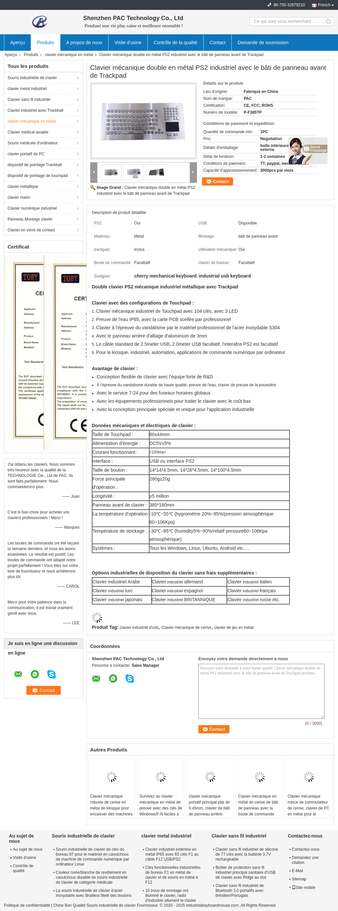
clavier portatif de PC (26, 154)
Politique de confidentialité (27, 905)
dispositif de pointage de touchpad (38, 175)
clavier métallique (23, 186)
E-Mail (297, 870)
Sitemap (299, 879)
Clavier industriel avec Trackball (35, 110)
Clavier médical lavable (28, 132)
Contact (217, 42)
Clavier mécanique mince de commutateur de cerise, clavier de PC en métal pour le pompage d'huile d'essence (308, 811)
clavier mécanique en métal (69, 54)
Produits (45, 42)
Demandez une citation (305, 860)
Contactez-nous (306, 849)
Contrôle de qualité (23, 868)
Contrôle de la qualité (175, 42)
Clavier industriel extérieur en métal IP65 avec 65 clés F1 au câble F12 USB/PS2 (171, 854)
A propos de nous (84, 42)
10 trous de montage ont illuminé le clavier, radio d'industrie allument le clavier (170, 895)
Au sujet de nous (27, 849)
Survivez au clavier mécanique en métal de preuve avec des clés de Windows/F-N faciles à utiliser (160, 808)
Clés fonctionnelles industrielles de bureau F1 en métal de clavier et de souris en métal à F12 (172, 875)
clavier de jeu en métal (234, 627)
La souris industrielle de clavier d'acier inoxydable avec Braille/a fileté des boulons (93, 893)
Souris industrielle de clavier (32, 77)
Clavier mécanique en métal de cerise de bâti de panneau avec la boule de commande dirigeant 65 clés (258, 808)
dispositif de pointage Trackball (35, 164)
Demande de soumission (263, 42)
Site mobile (303, 887)
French (324, 5)
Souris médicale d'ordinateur (33, 143)
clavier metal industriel (27, 88)
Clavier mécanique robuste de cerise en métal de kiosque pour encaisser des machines (111, 805)
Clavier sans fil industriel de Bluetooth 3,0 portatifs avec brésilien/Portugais (240, 890)
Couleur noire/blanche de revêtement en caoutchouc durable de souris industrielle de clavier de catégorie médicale (91, 877)
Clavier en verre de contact (31, 230)
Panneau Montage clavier (30, 219)
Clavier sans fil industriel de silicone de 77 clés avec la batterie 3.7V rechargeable (247, 854)
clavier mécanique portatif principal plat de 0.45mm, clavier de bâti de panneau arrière (209, 805)
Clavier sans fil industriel (29, 99)
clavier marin (19, 197)
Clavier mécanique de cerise (186, 627)
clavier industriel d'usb (139, 627)
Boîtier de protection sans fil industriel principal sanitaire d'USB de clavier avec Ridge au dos (246, 872)
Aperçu (17, 42)
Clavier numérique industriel (32, 208)
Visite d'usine (128, 42)
